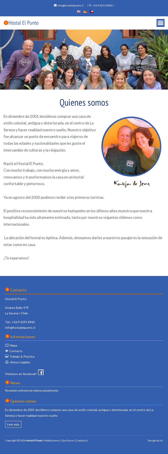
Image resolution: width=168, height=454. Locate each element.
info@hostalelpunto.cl (70, 5)
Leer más (13, 424)
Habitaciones (52, 440)
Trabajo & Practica (22, 356)
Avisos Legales (20, 362)
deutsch (85, 12)
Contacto (15, 351)
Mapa (13, 345)
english (79, 12)
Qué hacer (67, 440)
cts (161, 440)
